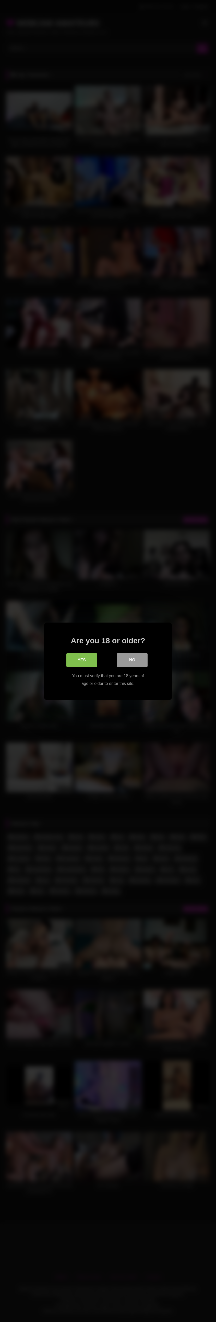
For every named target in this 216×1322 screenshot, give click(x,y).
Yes (82, 660)
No (132, 660)
